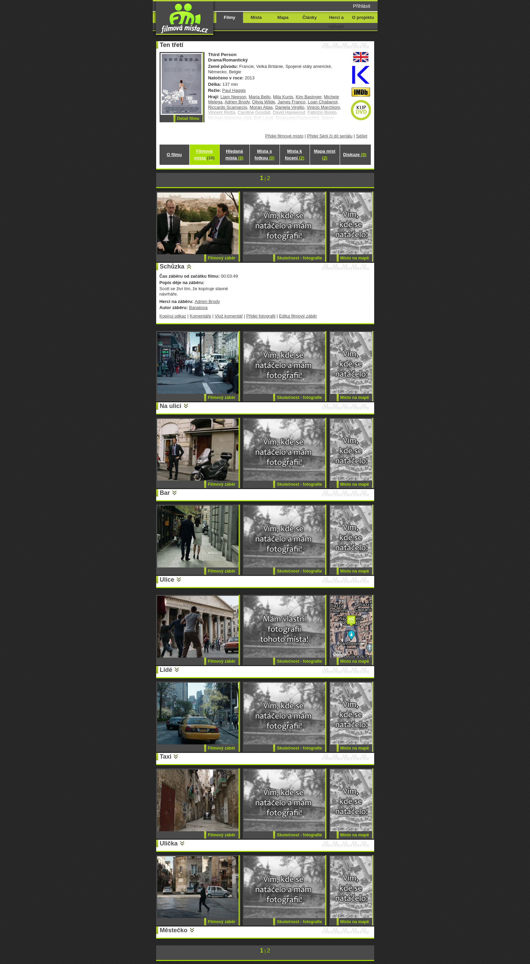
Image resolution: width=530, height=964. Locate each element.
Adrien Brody (236, 101)
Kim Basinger (308, 96)
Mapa (282, 17)
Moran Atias (261, 107)
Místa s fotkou (264, 154)
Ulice (167, 579)
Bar (165, 492)
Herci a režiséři (336, 22)
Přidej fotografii (260, 316)
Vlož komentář (229, 316)
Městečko (174, 930)
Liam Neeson (233, 96)
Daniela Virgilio (289, 107)
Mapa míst (324, 154)
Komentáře (200, 316)
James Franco (291, 101)
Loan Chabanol (322, 101)
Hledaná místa (234, 154)
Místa (256, 17)
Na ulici (171, 406)
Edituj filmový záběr (298, 316)
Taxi (166, 756)
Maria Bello (260, 96)
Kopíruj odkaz (173, 316)
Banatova (198, 307)
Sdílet (361, 135)
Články (310, 17)
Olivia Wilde (263, 101)
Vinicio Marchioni (323, 107)
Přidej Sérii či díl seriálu (330, 135)
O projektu (363, 17)
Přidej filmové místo (284, 135)
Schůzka (172, 266)
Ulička (169, 843)
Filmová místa (204, 154)
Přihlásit (361, 6)
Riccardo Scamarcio (227, 107)
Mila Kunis (283, 96)
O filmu (174, 154)
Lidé (166, 669)
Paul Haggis (234, 90)
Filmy (229, 17)
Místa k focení (295, 154)
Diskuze (354, 154)
